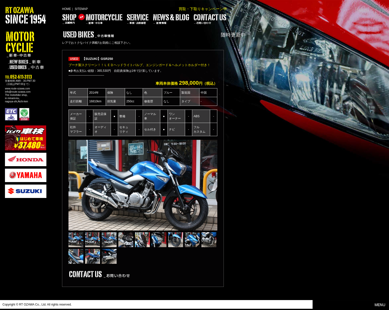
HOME (66, 9)
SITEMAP (81, 9)
